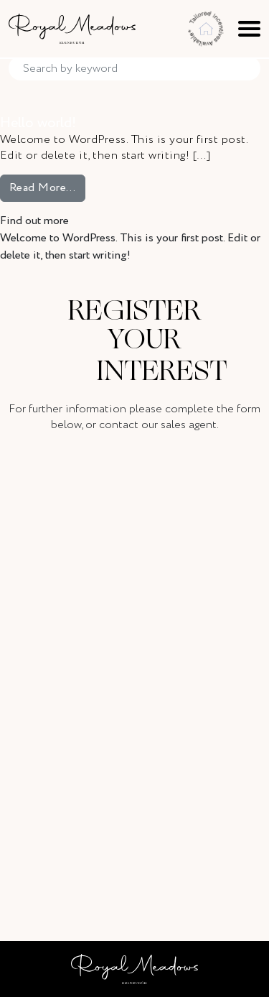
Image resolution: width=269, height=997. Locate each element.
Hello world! (38, 123)
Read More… (47, 187)
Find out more (34, 221)
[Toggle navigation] (249, 29)
